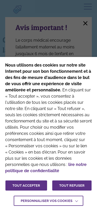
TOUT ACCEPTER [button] (26, 185)
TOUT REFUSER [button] (72, 185)
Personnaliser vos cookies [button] (46, 201)
